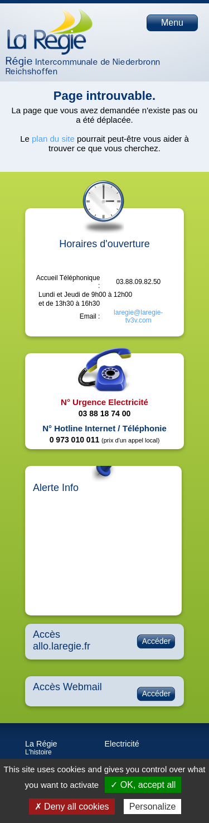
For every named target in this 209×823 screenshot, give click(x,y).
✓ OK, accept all (143, 785)
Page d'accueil (50, 31)
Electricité (122, 743)
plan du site (53, 138)
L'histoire (38, 752)
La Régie (41, 743)
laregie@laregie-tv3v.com (138, 316)
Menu (172, 22)
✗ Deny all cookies (72, 806)
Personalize (152, 806)
